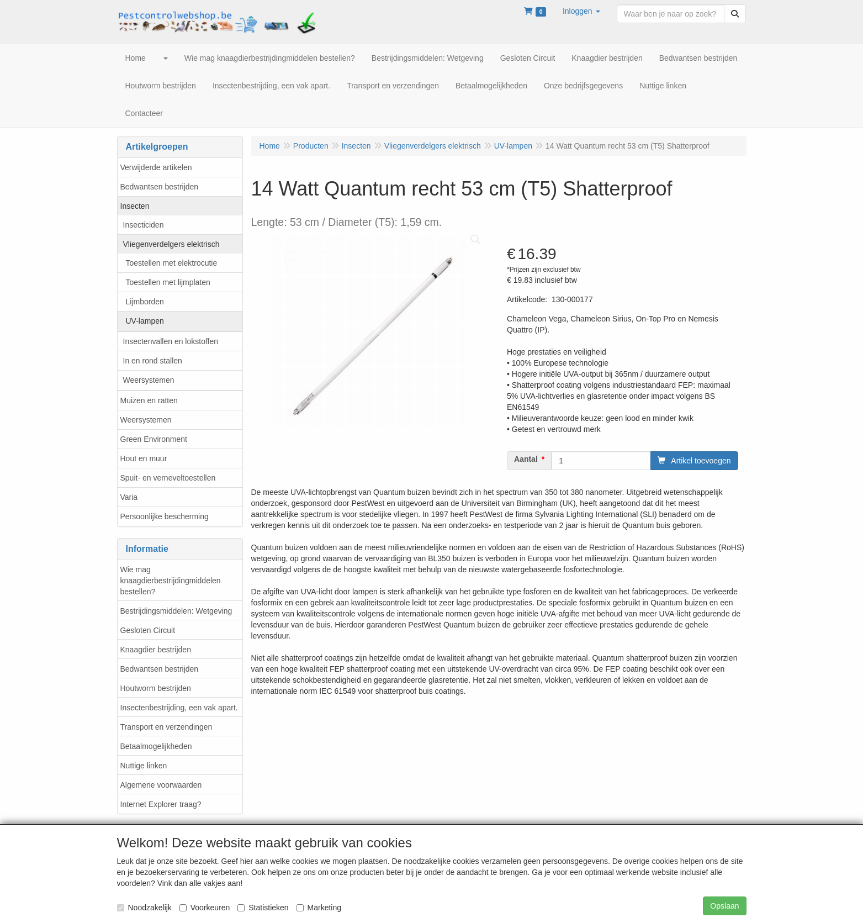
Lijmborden (145, 301)
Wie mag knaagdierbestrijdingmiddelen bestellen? (170, 580)
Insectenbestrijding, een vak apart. (179, 707)
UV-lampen (145, 321)
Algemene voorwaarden (161, 784)
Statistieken (262, 907)
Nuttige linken (143, 765)
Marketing (319, 907)
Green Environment (153, 439)
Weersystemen (148, 380)
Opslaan (724, 905)
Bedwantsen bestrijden (159, 186)
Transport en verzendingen (166, 726)
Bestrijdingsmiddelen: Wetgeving (176, 610)
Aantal (526, 459)
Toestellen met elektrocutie (172, 263)
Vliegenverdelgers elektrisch (171, 244)
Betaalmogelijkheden (156, 746)
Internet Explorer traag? (161, 804)
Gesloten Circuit (148, 630)
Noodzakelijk (144, 907)
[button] (581, 11)
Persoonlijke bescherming (164, 516)
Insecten (135, 206)
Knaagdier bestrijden (155, 649)
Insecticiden (143, 224)
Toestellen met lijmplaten (168, 282)
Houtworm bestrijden (155, 688)
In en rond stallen (152, 360)
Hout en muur (143, 458)
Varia (129, 497)
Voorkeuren (204, 907)
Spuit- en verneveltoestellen (168, 477)
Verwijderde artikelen (156, 167)
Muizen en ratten (149, 400)
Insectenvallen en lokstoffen (171, 341)
